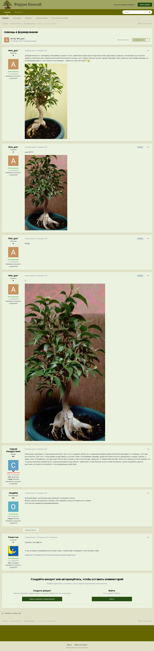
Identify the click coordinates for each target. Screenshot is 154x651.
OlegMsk (13, 493)
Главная (7, 13)
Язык (69, 645)
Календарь (17, 18)
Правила (28, 18)
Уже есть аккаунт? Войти (125, 5)
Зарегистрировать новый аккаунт (42, 599)
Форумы (5, 18)
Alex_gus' (21, 39)
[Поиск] (134, 12)
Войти (112, 599)
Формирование (30, 41)
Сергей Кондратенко (13, 450)
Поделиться (123, 40)
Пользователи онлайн (60, 18)
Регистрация (145, 5)
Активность (18, 12)
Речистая (13, 537)
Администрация (42, 18)
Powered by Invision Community (77, 647)
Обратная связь (80, 645)
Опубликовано (36, 50)
